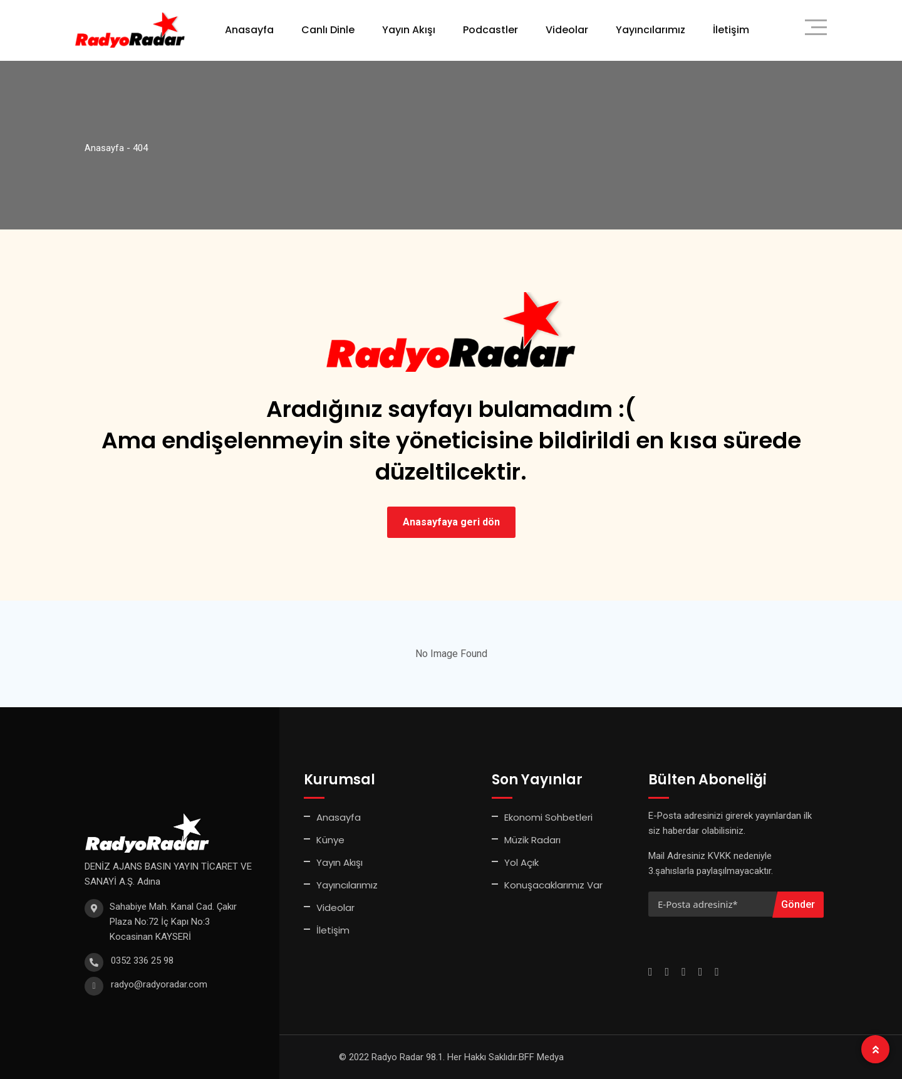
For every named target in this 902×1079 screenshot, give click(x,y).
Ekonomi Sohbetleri (548, 817)
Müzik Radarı (532, 839)
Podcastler (490, 30)
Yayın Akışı (408, 30)
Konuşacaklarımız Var (553, 885)
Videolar (567, 30)
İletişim (731, 30)
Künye (330, 839)
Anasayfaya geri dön (451, 522)
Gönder (798, 904)
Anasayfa (249, 30)
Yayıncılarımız (650, 30)
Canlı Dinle (328, 30)
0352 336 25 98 (142, 960)
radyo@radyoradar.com (159, 984)
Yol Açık (521, 862)
